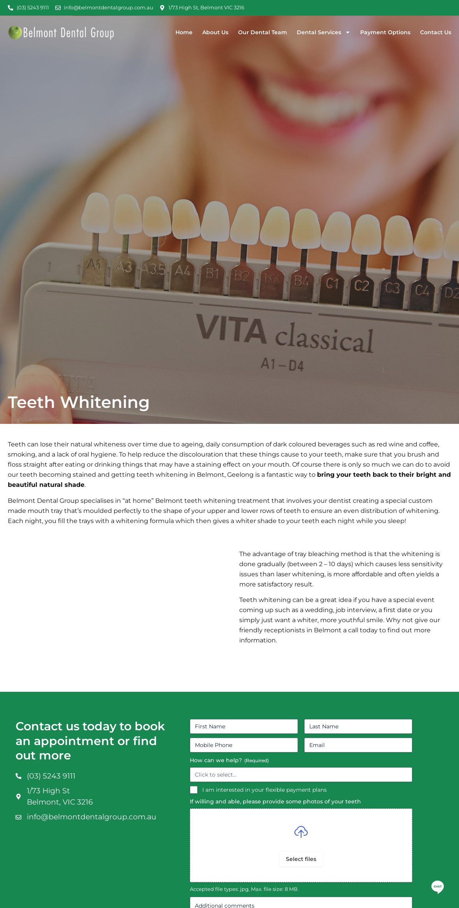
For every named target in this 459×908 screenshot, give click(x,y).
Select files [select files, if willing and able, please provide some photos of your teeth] (301, 859)
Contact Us (435, 32)
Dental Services (323, 32)
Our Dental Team (262, 32)
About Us (215, 32)
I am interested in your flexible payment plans (264, 789)
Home (184, 32)
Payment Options (385, 32)
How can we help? (229, 760)
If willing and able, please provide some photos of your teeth (275, 801)
